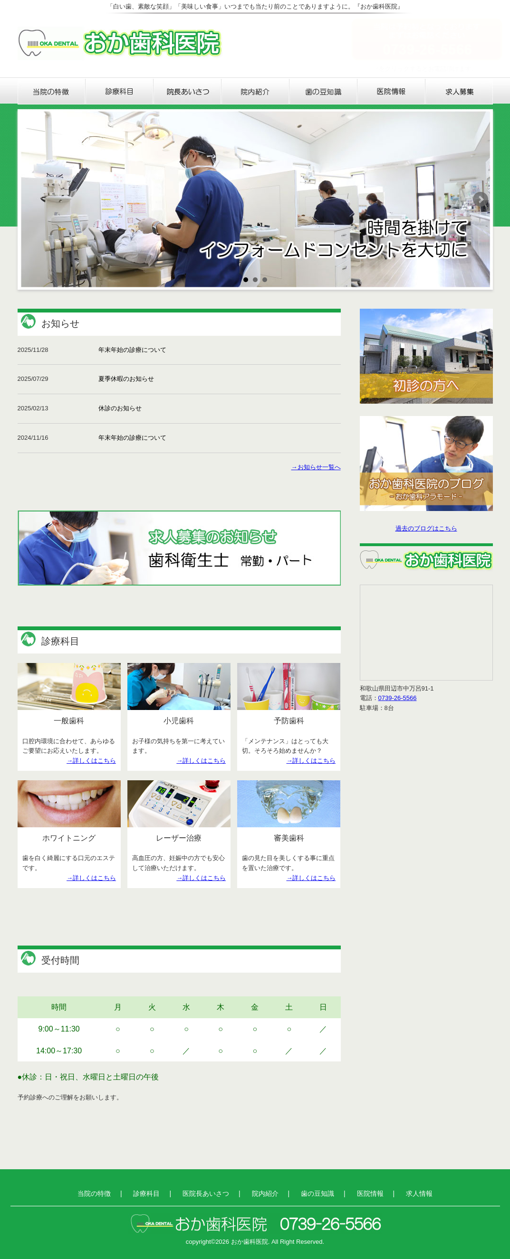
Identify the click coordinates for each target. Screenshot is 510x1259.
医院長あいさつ (187, 91)
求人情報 (459, 91)
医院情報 (391, 91)
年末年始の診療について (132, 349)
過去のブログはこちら (426, 528)
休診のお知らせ (120, 408)
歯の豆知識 (323, 91)
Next (480, 199)
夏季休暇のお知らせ (126, 378)
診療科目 (120, 91)
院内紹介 (255, 91)
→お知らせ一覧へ (316, 467)
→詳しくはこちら (91, 760)
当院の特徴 (52, 91)
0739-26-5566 (397, 697)
